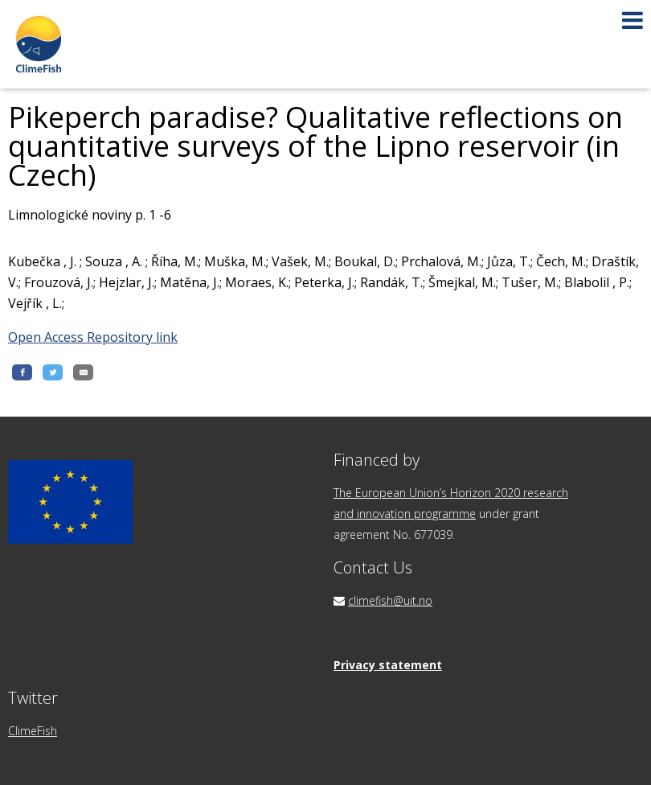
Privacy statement (388, 664)
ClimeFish (32, 730)
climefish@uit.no (390, 600)
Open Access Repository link (93, 337)
